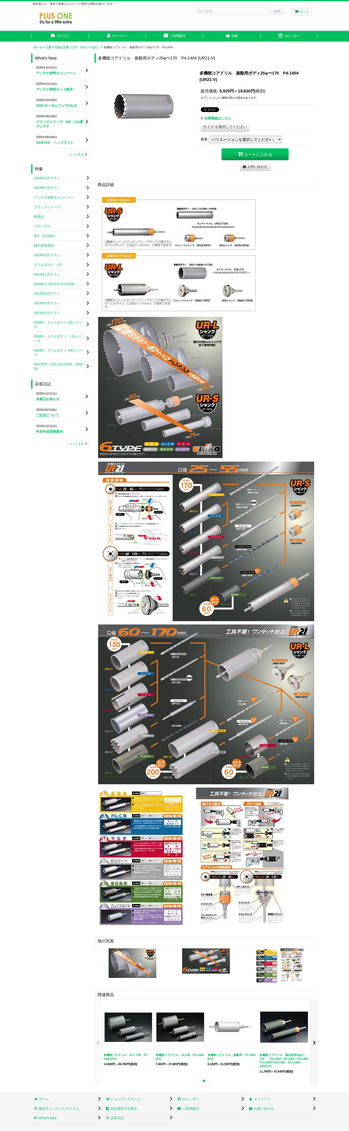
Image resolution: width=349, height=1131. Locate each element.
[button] (231, 36)
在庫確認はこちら (216, 118)
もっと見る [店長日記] (78, 443)
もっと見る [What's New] (78, 154)
